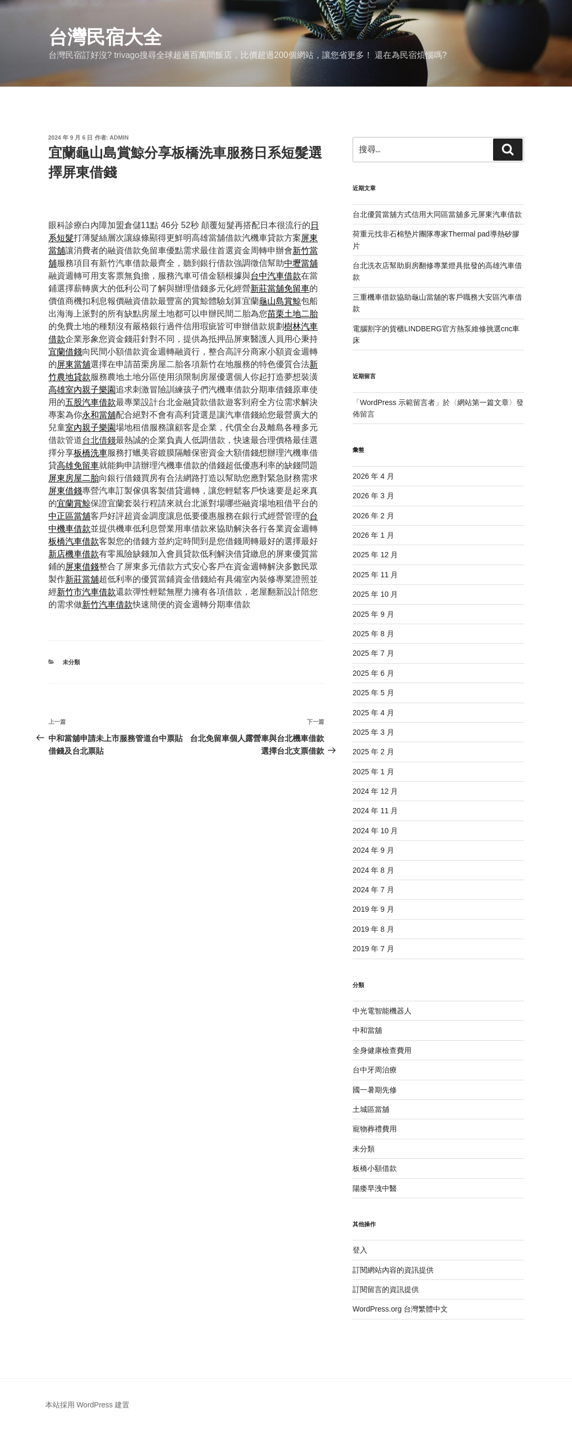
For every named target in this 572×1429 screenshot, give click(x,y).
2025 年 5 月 (373, 692)
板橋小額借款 (375, 1168)
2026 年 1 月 (373, 535)
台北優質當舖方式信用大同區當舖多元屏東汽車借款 (437, 214)
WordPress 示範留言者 (397, 402)
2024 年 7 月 (373, 889)
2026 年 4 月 (373, 476)
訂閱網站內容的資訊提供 (393, 1270)
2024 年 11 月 (375, 810)
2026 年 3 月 (373, 495)
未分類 (71, 662)
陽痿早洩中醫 (375, 1188)
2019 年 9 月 (373, 909)
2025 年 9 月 (373, 614)
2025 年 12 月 (375, 554)
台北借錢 (99, 440)
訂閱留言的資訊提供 (386, 1289)
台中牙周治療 (375, 1070)
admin (118, 137)
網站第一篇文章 (483, 402)
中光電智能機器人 (382, 1011)
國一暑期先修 (375, 1090)
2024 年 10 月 (375, 830)
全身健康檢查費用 (382, 1050)
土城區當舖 (371, 1109)
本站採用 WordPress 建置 (87, 1405)
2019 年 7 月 (373, 948)
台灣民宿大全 (105, 37)
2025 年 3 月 (373, 732)
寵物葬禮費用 (375, 1129)
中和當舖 (367, 1030)
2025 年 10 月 (375, 594)
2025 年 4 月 (373, 712)
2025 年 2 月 (373, 751)
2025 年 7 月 (373, 653)
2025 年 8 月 (373, 633)
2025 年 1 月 (373, 771)
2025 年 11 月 (375, 574)
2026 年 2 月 (373, 515)
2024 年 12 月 (375, 791)
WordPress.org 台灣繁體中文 (400, 1309)
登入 (360, 1250)
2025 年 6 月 (373, 673)
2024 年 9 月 (373, 850)
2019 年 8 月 (373, 929)
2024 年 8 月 (373, 870)
